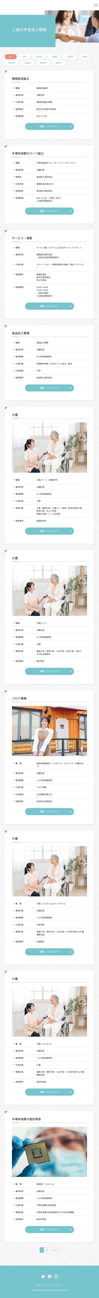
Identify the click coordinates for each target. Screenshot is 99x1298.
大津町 (55, 56)
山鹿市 (70, 56)
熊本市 (12, 62)
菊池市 (43, 62)
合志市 (39, 56)
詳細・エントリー (49, 126)
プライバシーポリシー (55, 1285)
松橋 (85, 56)
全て (11, 56)
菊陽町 (58, 62)
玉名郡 (27, 62)
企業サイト (40, 1285)
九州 (24, 56)
